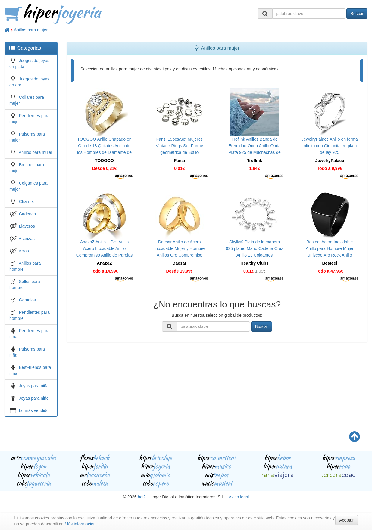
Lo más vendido (34, 410)
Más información (80, 524)
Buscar (357, 13)
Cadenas (27, 213)
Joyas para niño (34, 398)
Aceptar (346, 520)
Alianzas (27, 238)
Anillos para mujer (31, 29)
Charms (26, 201)
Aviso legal (239, 496)
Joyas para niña (34, 385)
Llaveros (27, 226)
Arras (24, 250)
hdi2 (141, 496)
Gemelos (27, 300)
